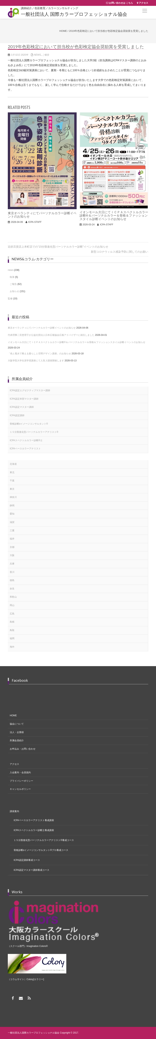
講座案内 (14, 811)
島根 (12, 621)
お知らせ (14, 291)
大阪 (12, 555)
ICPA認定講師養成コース (27, 860)
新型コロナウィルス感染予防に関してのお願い (119, 251)
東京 (12, 489)
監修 (10, 298)
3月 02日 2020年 (19, 54)
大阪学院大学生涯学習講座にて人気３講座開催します (36, 360)
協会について (17, 724)
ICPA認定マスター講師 (22, 407)
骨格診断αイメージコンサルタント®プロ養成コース (41, 850)
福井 (12, 538)
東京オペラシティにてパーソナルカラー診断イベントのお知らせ (42, 327)
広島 (12, 613)
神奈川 (13, 497)
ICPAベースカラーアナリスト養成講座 (34, 820)
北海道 (13, 464)
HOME (13, 715)
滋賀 (12, 522)
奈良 (12, 588)
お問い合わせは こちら (121, 3)
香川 (12, 572)
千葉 (12, 480)
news (37, 54)
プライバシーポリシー (21, 780)
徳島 (12, 580)
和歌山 (13, 596)
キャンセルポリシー (20, 789)
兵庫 (12, 563)
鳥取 (12, 630)
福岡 (12, 638)
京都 (12, 547)
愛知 (12, 513)
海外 (12, 646)
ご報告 (45, 54)
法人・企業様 (17, 732)
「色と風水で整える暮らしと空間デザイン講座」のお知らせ (39, 353)
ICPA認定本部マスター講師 (24, 398)
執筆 (12, 277)
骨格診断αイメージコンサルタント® (29, 423)
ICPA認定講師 (17, 415)
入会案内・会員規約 (20, 772)
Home (63, 30)
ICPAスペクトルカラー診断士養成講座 (34, 830)
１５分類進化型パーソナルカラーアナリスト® (34, 432)
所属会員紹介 (17, 740)
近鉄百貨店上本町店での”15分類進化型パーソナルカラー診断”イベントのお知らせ (58, 246)
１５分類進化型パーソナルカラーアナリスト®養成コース (44, 840)
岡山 (12, 605)
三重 (12, 530)
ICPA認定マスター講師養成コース (31, 870)
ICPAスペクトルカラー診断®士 (26, 440)
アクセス (143, 3)
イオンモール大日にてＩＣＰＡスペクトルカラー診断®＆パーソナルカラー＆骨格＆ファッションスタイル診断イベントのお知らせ (76, 342)
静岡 (12, 505)
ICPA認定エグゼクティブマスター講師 (30, 390)
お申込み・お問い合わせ (22, 748)
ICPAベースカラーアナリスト (25, 448)
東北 (12, 472)
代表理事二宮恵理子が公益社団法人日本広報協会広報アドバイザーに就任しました (51, 335)
